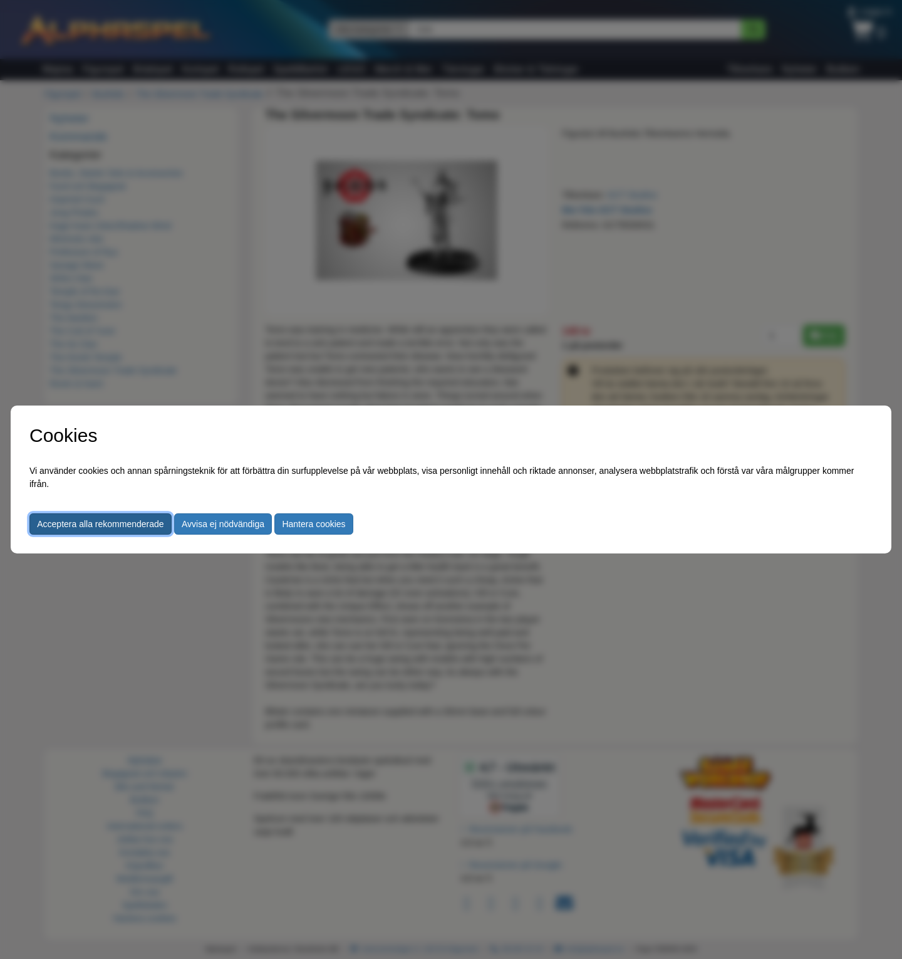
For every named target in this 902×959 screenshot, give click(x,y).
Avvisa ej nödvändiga (223, 524)
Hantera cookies (313, 524)
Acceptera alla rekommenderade (100, 524)
